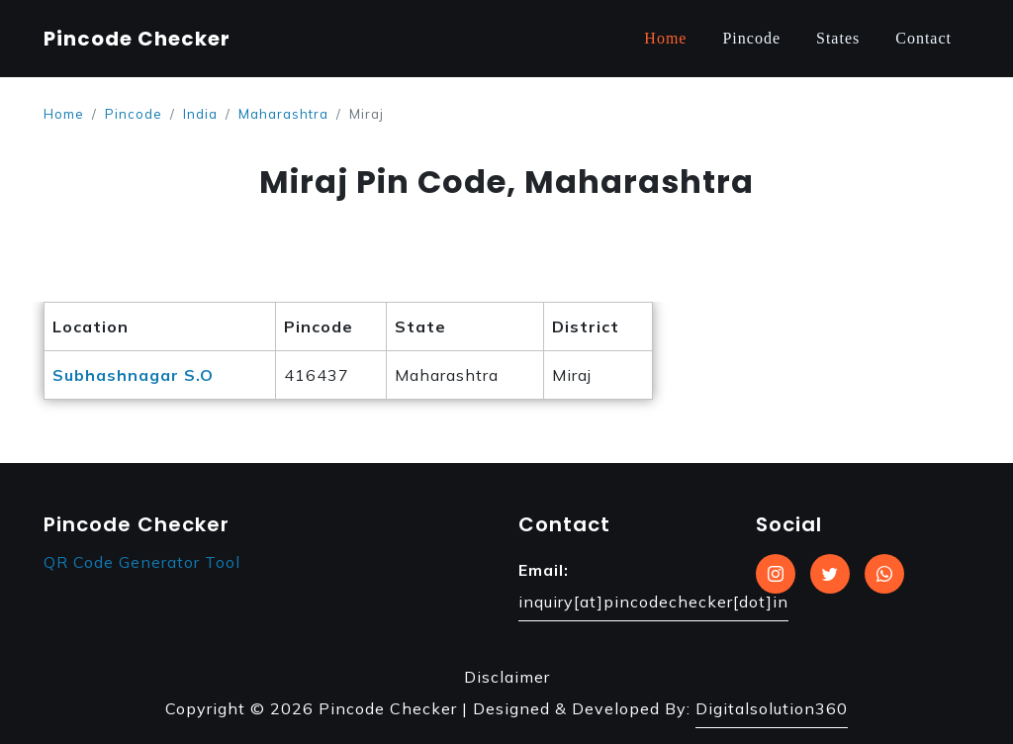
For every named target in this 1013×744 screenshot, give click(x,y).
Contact (923, 38)
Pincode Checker (137, 38)
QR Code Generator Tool (142, 562)
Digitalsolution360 (771, 708)
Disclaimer (507, 677)
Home (665, 38)
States (838, 38)
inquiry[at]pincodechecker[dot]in (653, 601)
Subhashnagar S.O (133, 375)
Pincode (751, 38)
